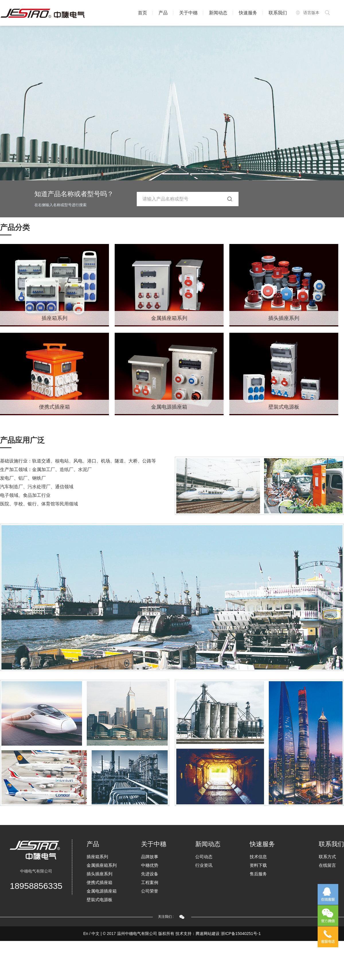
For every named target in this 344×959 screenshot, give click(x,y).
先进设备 (149, 873)
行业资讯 (203, 865)
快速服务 (248, 12)
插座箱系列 (54, 318)
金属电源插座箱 (169, 407)
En (85, 933)
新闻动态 (218, 12)
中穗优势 (149, 865)
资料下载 (258, 865)
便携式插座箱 (54, 407)
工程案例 (149, 882)
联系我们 (278, 12)
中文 (95, 933)
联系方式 (327, 856)
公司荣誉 (149, 891)
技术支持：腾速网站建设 (197, 933)
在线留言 (327, 865)
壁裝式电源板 (283, 407)
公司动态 (203, 856)
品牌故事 (149, 856)
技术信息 (258, 856)
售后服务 (258, 873)
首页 (142, 12)
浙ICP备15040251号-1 (241, 933)
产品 (163, 12)
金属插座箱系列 (169, 318)
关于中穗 (188, 12)
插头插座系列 (283, 318)
